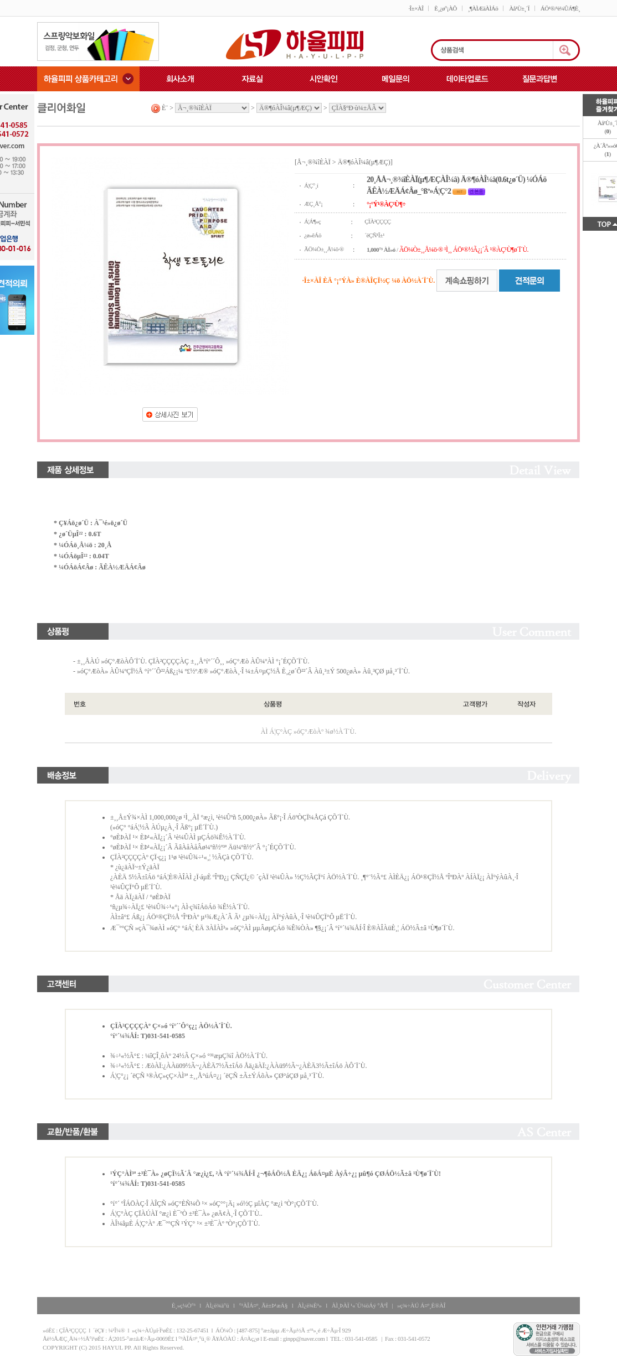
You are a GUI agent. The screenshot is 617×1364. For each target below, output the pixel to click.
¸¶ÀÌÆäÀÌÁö (483, 8)
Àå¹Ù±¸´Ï (519, 8)
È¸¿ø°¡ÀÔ (445, 8)
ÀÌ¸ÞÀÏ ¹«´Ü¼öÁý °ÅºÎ (360, 1305)
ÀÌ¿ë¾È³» (309, 1305)
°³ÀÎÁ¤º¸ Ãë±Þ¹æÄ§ (263, 1305)
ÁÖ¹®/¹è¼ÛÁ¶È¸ (560, 8)
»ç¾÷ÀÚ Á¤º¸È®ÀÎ (421, 1305)
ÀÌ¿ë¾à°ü (217, 1305)
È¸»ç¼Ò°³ (184, 1305)
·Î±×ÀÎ (415, 8)
